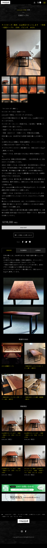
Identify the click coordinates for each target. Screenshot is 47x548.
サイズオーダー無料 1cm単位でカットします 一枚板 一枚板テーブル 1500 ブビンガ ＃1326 (34, 470)
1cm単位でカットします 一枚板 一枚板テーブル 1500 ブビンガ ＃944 (34, 435)
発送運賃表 (23, 250)
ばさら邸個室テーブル (8, 366)
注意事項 (38, 250)
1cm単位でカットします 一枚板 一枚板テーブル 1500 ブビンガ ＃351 (12, 435)
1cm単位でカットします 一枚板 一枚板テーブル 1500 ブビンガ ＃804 (12, 470)
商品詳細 (9, 250)
